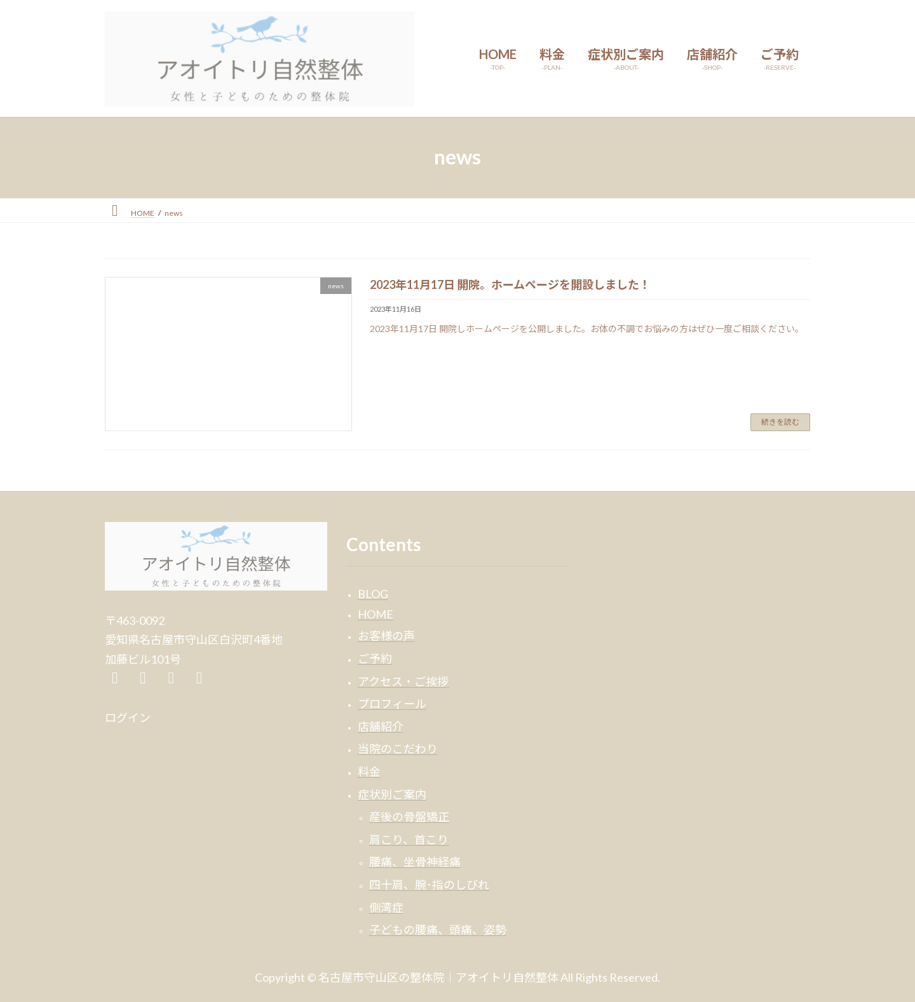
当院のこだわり (398, 749)
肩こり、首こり (409, 839)
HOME (375, 613)
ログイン (128, 718)
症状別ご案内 (392, 794)
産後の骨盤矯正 (409, 817)
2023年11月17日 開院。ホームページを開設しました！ (510, 284)
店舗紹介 (380, 726)
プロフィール (392, 704)
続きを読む (780, 422)
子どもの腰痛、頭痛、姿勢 (437, 930)
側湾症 (386, 907)
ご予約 (375, 658)
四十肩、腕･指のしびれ (429, 884)
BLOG (373, 594)
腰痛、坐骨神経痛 (415, 862)
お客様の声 (386, 636)
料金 (369, 771)
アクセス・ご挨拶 (403, 681)
